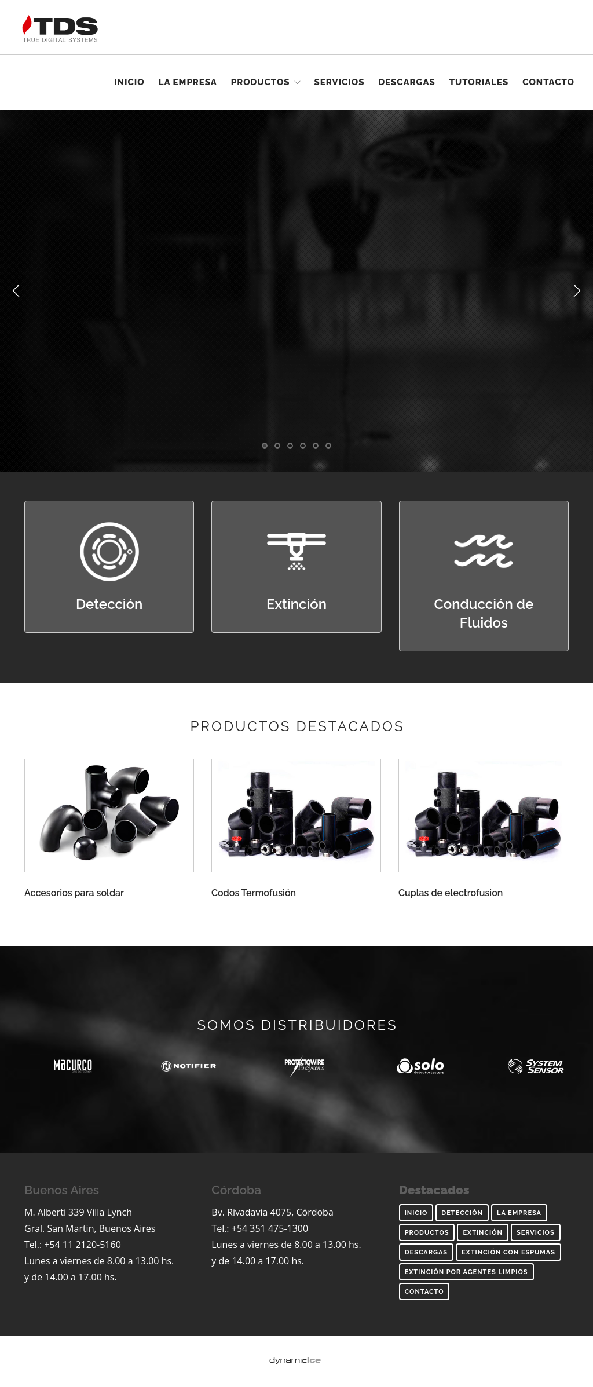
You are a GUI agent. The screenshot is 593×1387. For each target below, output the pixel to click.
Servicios (339, 82)
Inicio (129, 82)
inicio (416, 1213)
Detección (462, 1213)
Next (577, 291)
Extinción (482, 1232)
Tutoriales (479, 82)
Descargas (406, 82)
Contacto (548, 82)
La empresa (188, 82)
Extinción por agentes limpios (466, 1272)
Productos (260, 82)
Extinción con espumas (508, 1252)
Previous (16, 291)
